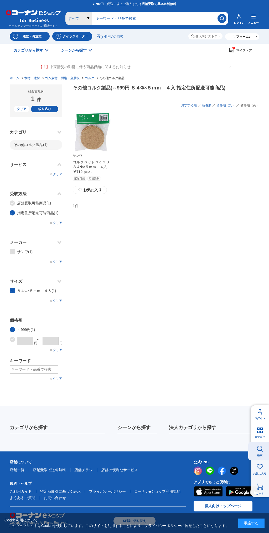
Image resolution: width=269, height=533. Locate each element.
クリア (21, 109)
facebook (222, 470)
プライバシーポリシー (107, 491)
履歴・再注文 (32, 36)
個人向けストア (206, 36)
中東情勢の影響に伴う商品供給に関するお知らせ (85, 67)
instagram (198, 470)
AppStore (208, 491)
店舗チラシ (83, 470)
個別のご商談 (113, 36)
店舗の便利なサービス (119, 470)
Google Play (243, 491)
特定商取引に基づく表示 (60, 491)
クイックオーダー (75, 36)
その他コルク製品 (31, 145)
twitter (234, 470)
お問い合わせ (55, 498)
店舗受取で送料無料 (49, 470)
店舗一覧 (17, 470)
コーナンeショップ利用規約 (157, 491)
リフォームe (242, 36)
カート (260, 493)
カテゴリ (260, 436)
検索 (259, 455)
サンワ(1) (25, 252)
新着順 (206, 105)
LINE (210, 470)
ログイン (260, 418)
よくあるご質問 (22, 498)
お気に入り (259, 473)
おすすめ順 (189, 105)
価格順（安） (225, 105)
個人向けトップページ (223, 506)
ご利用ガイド (21, 491)
